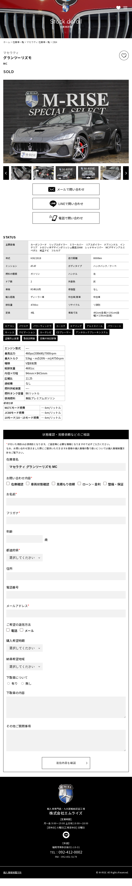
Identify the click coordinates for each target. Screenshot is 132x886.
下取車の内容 (15, 692)
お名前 (11, 494)
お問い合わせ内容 (19, 478)
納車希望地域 (15, 658)
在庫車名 (12, 459)
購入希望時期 (15, 640)
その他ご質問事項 (18, 729)
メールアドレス (17, 605)
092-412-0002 (66, 859)
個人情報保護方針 (12, 880)
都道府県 (13, 550)
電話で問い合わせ (66, 218)
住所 (9, 568)
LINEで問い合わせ (66, 203)
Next (126, 173)
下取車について (17, 677)
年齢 (9, 531)
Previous (6, 173)
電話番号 (12, 587)
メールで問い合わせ (66, 189)
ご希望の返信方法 (18, 624)
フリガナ (13, 512)
